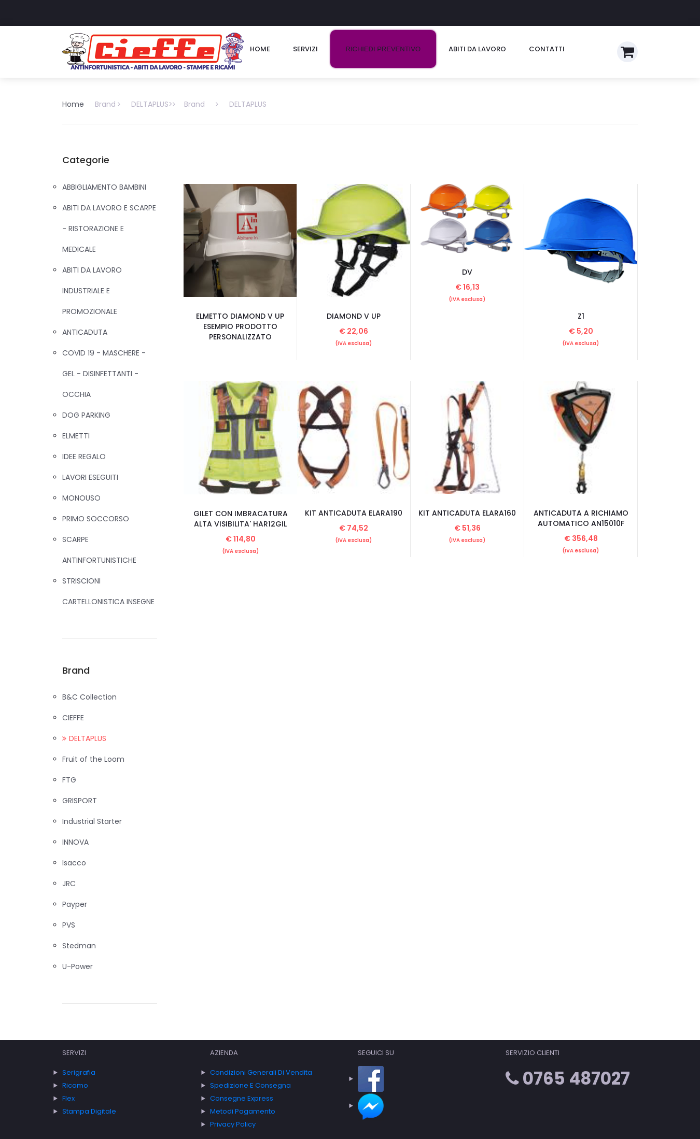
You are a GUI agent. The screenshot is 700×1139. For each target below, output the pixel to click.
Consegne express (241, 1098)
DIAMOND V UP (354, 316)
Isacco (74, 863)
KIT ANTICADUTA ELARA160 (467, 513)
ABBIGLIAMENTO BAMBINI (104, 187)
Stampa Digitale (89, 1111)
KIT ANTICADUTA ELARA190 (353, 513)
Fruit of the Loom (93, 759)
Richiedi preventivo (383, 49)
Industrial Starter (92, 821)
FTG (69, 780)
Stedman (79, 946)
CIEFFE (73, 718)
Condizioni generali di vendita (261, 1072)
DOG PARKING (86, 415)
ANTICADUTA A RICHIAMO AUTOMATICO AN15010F (581, 518)
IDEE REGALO (84, 456)
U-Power (77, 966)
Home (260, 49)
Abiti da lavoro (477, 49)
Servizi (305, 49)
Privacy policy (233, 1124)
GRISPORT (79, 800)
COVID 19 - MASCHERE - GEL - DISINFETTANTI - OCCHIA (104, 374)
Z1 (581, 316)
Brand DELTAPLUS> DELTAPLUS (181, 104)
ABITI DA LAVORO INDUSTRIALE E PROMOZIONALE (92, 291)
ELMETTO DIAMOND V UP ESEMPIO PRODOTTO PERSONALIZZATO (240, 326)
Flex (68, 1098)
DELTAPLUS (84, 738)
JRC (69, 883)
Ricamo (75, 1085)
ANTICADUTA (84, 332)
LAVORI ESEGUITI (90, 477)
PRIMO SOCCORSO (95, 519)
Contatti (547, 49)
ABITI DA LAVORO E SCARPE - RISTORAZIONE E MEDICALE (109, 228)
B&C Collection (89, 697)
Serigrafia (78, 1072)
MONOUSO (81, 498)
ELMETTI (76, 436)
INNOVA (75, 842)
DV (467, 272)
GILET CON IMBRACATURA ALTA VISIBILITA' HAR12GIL (240, 518)
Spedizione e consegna (250, 1085)
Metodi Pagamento (242, 1111)
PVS (68, 925)
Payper (74, 904)
